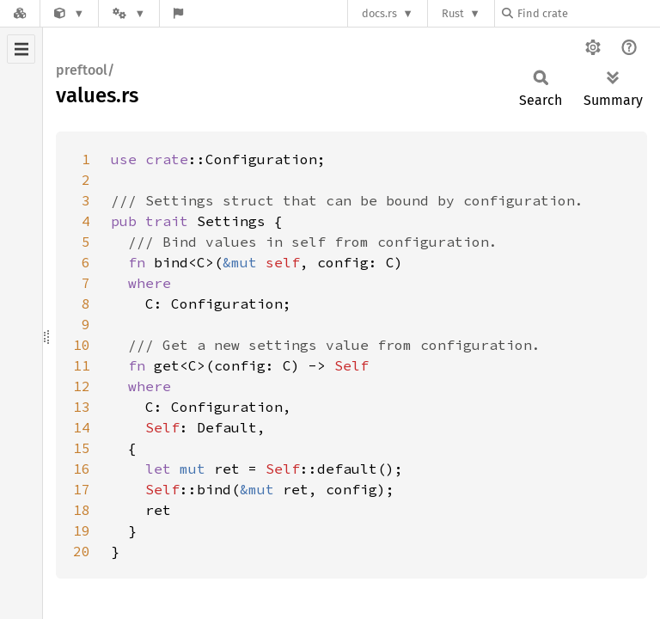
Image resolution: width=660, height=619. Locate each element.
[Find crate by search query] (588, 13)
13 (81, 406)
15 (81, 448)
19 (81, 530)
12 (81, 386)
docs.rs (379, 13)
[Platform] (129, 13)
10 (81, 344)
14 (81, 427)
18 (81, 509)
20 (81, 551)
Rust (453, 13)
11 (81, 365)
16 (81, 468)
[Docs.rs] (20, 13)
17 (81, 489)
